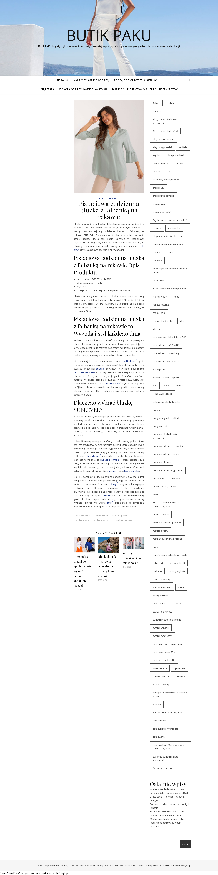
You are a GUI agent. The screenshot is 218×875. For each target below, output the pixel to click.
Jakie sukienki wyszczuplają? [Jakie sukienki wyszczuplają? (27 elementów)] (167, 361)
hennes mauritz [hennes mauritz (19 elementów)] (161, 304)
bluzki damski (102, 516)
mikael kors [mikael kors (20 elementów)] (158, 478)
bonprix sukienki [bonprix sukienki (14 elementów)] (176, 155)
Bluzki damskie (109, 198)
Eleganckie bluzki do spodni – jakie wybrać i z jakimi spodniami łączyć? (83, 571)
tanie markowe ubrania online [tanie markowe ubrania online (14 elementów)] (168, 643)
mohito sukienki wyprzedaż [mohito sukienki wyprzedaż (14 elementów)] (167, 522)
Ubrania (62, 80)
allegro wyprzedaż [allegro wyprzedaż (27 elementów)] (162, 147)
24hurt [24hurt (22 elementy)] (156, 103)
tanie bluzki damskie (123, 520)
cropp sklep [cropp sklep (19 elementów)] (159, 203)
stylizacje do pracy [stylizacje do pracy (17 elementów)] (162, 611)
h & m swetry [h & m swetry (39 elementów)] (160, 296)
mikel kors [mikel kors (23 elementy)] (177, 478)
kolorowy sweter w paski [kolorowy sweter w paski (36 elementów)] (166, 377)
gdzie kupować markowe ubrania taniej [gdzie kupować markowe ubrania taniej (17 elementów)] (170, 270)
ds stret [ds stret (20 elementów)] (157, 228)
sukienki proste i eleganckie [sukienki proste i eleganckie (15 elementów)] (167, 619)
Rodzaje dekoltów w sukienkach (136, 80)
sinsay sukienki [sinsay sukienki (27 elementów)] (160, 595)
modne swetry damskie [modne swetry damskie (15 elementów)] (165, 486)
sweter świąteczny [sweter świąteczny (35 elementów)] (162, 635)
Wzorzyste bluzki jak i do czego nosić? (132, 558)
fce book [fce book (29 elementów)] (157, 260)
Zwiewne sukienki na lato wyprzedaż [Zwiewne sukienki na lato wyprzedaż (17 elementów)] (165, 758)
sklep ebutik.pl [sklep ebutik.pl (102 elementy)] (160, 603)
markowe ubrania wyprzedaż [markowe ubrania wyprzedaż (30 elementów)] (168, 470)
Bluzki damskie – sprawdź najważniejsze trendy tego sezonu (108, 566)
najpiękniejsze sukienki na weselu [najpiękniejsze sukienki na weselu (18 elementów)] (170, 554)
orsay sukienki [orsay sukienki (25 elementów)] (177, 563)
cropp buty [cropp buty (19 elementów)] (158, 187)
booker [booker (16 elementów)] (179, 163)
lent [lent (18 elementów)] (155, 385)
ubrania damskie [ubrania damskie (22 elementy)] (161, 676)
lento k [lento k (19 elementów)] (179, 385)
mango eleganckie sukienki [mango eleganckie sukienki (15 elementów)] (166, 418)
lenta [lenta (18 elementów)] (166, 385)
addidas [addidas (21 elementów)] (171, 103)
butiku (107, 495)
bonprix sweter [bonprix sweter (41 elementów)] (161, 163)
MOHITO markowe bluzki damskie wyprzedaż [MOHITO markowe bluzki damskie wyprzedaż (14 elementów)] (166, 504)
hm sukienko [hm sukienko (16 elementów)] (159, 312)
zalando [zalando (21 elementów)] (157, 704)
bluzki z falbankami (102, 520)
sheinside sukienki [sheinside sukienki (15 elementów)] (162, 587)
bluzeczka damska (109, 459)
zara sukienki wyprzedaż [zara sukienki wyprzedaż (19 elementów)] (165, 728)
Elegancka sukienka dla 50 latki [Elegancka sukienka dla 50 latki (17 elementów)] (168, 236)
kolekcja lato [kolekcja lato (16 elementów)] (159, 369)
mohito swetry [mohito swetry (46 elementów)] (160, 530)
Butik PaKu (109, 35)
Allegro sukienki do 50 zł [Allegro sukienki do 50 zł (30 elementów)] (165, 130)
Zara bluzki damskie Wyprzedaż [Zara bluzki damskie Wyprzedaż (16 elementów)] (169, 712)
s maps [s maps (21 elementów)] (178, 603)
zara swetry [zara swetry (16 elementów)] (159, 736)
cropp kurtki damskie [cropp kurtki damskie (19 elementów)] (163, 195)
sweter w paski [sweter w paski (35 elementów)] (161, 627)
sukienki (100, 368)
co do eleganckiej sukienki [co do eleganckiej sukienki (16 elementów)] (166, 179)
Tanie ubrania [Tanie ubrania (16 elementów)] (160, 668)
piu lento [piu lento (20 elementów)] (157, 571)
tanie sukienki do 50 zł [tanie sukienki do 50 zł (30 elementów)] (164, 652)
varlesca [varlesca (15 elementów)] (181, 676)
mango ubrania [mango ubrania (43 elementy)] (160, 426)
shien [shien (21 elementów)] (181, 587)
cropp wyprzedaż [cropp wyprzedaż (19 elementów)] (162, 211)
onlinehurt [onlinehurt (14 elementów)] (158, 563)
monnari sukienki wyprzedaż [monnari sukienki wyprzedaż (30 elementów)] (167, 538)
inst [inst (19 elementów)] (169, 328)
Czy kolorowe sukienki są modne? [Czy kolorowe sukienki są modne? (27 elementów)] (170, 220)
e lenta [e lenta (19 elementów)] (156, 252)
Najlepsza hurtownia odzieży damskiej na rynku (74, 89)
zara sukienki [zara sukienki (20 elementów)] (159, 720)
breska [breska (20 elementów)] (156, 171)
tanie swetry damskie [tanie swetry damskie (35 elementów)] (164, 660)
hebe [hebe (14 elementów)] (176, 296)
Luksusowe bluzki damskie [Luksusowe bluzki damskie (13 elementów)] (166, 401)
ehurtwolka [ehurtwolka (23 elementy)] (174, 228)
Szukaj (185, 844)
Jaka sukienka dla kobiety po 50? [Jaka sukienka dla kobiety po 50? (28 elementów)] (169, 337)
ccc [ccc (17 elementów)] (168, 171)
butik (110, 502)
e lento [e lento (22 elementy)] (170, 252)
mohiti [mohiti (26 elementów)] (156, 494)
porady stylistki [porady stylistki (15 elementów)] (177, 571)
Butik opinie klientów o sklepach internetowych (146, 89)
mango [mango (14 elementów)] (156, 409)
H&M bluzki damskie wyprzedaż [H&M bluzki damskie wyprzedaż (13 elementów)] (169, 288)
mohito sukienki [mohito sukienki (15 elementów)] (161, 514)
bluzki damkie (93, 455)
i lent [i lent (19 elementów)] (182, 320)
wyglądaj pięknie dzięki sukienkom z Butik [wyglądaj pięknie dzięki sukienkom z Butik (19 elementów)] (170, 694)
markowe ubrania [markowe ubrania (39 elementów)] (162, 462)
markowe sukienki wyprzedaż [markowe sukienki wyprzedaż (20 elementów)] (168, 445)
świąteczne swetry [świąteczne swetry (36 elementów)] (162, 768)
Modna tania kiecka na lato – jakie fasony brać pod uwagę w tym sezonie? (167, 822)
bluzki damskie (113, 383)
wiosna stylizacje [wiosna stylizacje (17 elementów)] (161, 684)
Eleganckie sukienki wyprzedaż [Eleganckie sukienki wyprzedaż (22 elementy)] (168, 244)
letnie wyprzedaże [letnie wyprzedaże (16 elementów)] (162, 393)
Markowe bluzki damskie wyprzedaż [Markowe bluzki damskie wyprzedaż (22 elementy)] (165, 436)
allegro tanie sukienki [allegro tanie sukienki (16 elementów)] (163, 139)
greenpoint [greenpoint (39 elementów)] (158, 280)
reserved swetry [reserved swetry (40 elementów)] (161, 579)
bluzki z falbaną (82, 520)
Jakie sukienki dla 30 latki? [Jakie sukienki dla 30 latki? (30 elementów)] (166, 345)
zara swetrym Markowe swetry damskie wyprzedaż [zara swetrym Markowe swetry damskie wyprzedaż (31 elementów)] (169, 746)
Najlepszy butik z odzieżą (91, 80)
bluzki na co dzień (84, 372)
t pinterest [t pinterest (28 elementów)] (179, 668)
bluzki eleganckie (119, 516)
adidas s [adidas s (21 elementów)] (157, 111)
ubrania (112, 470)
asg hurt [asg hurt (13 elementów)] (157, 155)
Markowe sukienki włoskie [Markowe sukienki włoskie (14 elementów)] (166, 454)
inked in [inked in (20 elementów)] (156, 328)
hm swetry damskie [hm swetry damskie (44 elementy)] (163, 320)
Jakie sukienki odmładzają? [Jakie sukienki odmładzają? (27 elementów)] (166, 353)
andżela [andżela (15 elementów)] (183, 147)
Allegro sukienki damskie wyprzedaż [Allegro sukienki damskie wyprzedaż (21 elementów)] (165, 121)
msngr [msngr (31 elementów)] (156, 546)
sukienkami (130, 361)
